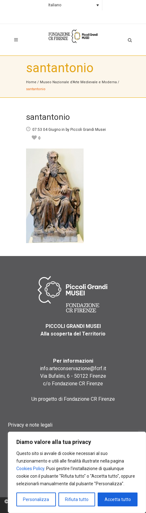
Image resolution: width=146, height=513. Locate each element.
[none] (73, 5)
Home (31, 82)
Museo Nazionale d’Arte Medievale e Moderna (78, 82)
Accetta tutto (118, 499)
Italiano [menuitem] (54, 5)
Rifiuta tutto (77, 499)
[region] (77, 472)
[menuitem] (73, 5)
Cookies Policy (30, 468)
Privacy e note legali (30, 425)
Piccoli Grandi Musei (88, 129)
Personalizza (36, 499)
